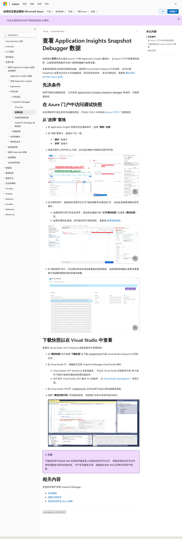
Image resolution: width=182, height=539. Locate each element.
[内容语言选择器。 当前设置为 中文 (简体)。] (11, 534)
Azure (45, 31)
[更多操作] (137, 31)
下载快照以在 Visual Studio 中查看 (162, 45)
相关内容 (152, 50)
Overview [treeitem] (19, 107)
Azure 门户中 (112, 112)
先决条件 (152, 36)
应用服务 (52, 493)
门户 (163, 11)
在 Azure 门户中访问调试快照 (161, 40)
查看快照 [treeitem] (19, 112)
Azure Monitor (57, 31)
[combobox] (19, 35)
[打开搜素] (176, 3)
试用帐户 (173, 11)
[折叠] (35, 29)
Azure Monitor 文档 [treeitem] (14, 41)
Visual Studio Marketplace (116, 378)
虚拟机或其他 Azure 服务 (60, 501)
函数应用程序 (55, 497)
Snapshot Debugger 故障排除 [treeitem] (25, 124)
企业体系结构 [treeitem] (14, 162)
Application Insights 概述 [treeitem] (21, 76)
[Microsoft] (5, 4)
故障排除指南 (113, 220)
